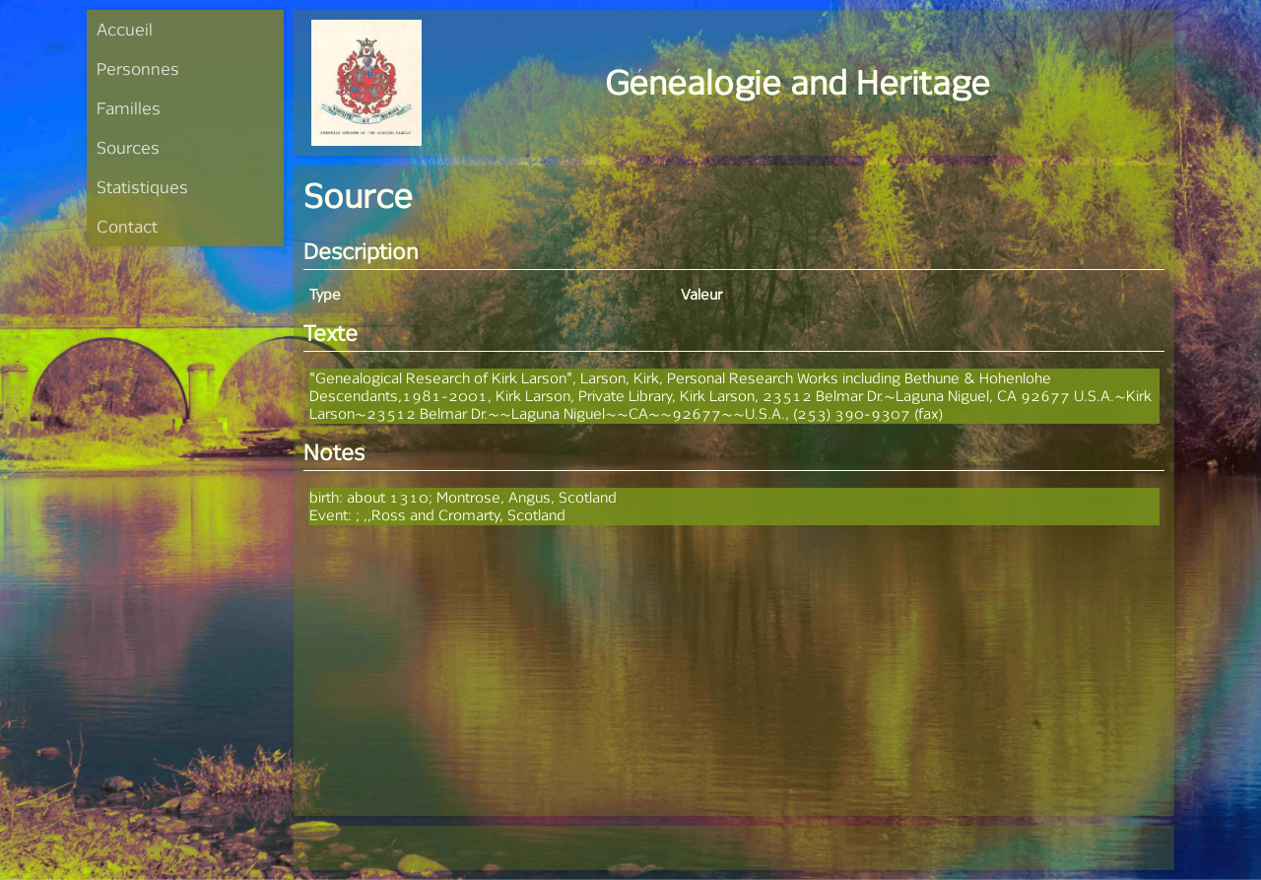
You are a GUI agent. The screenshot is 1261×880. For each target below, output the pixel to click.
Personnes (138, 68)
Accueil (125, 29)
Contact (127, 226)
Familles (129, 108)
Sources (128, 147)
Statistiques (142, 186)
